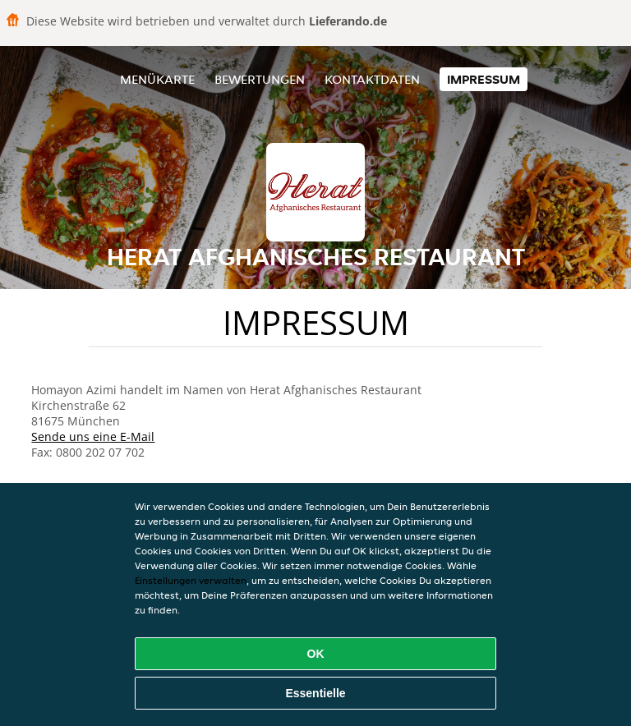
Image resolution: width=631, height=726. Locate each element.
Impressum (483, 79)
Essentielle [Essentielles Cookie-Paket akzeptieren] (315, 693)
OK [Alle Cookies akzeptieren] (316, 653)
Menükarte (157, 79)
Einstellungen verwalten (190, 580)
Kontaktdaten (372, 79)
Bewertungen (259, 79)
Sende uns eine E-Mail (92, 436)
